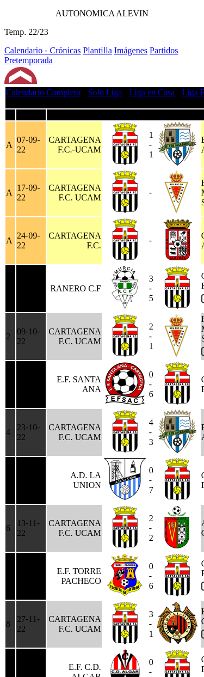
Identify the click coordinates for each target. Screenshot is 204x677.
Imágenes (130, 50)
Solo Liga (105, 92)
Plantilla (97, 50)
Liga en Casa (152, 92)
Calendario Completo (43, 92)
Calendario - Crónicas (42, 50)
